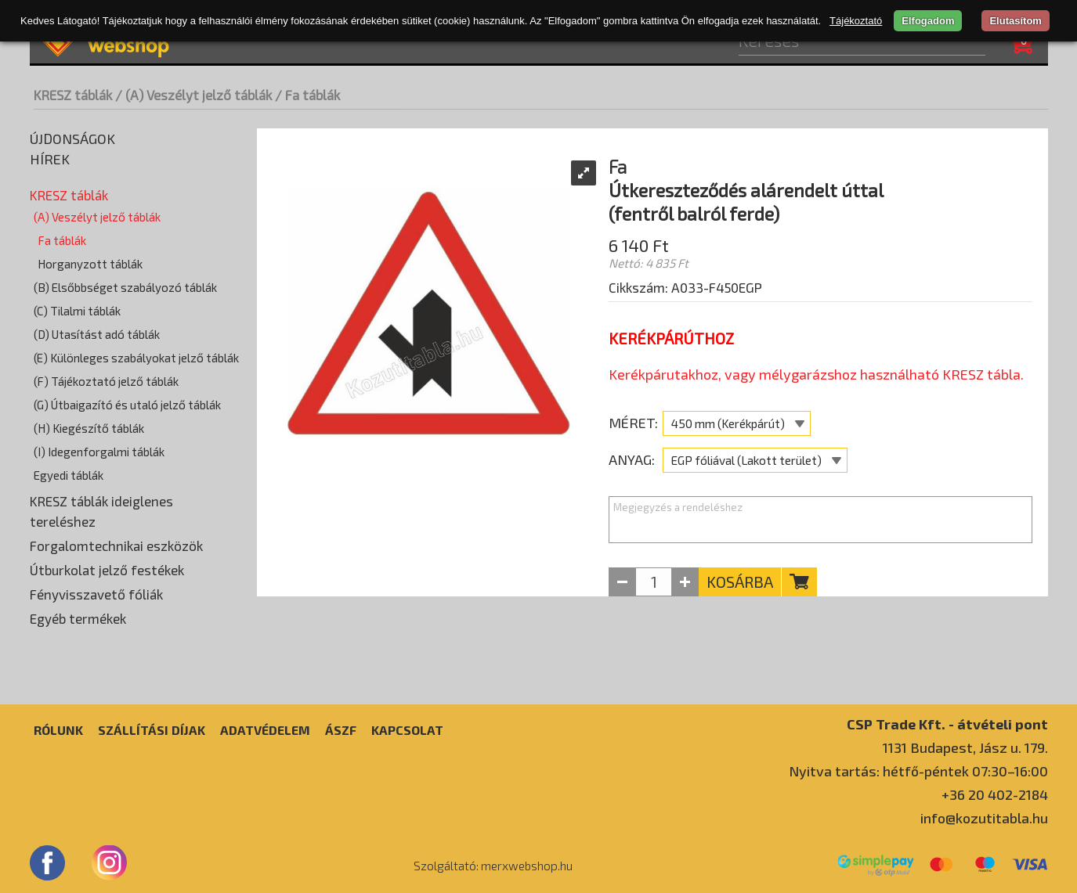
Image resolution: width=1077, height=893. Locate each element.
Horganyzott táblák (90, 264)
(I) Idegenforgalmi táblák (99, 452)
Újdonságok (72, 138)
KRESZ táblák (73, 95)
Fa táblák (62, 240)
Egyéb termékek (78, 618)
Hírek (50, 158)
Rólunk (58, 729)
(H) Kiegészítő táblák (89, 428)
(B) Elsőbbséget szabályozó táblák (125, 287)
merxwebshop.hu (527, 866)
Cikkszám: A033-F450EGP (685, 287)
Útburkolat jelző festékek (107, 570)
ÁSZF (340, 729)
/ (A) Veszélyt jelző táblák (193, 95)
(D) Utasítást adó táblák (97, 334)
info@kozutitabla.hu (984, 817)
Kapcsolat (407, 729)
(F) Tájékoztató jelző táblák (106, 381)
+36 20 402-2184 (994, 794)
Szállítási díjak (151, 729)
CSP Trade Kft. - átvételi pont (947, 723)
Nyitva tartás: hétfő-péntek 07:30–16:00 (918, 771)
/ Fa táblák (307, 95)
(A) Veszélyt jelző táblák (97, 217)
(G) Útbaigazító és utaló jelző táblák (127, 405)
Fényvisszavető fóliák (96, 594)
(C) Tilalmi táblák (77, 311)
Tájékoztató (855, 21)
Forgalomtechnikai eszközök (116, 545)
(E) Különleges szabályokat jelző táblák (136, 358)
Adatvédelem (265, 729)
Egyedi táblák (68, 475)
